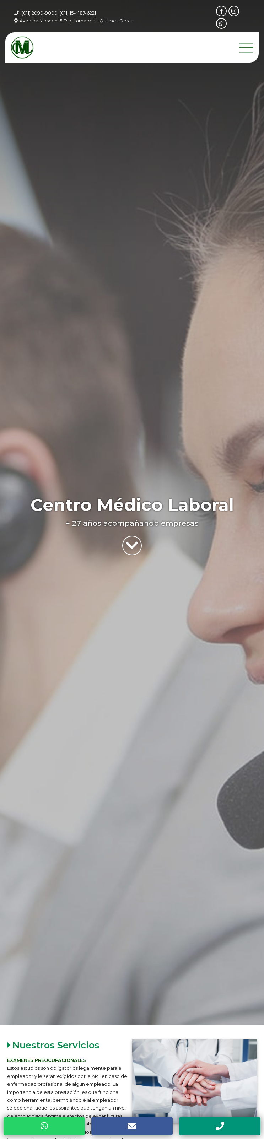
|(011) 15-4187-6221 (77, 13)
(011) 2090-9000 (40, 13)
